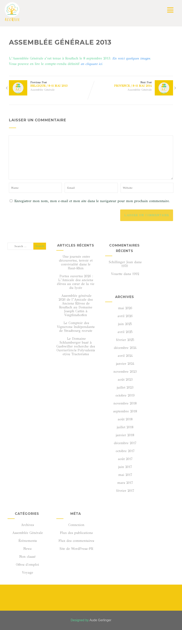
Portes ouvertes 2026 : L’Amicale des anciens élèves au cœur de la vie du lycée (75, 282)
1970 (124, 266)
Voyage (27, 572)
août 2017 (125, 459)
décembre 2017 (125, 443)
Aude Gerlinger (100, 620)
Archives (27, 525)
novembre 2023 (125, 372)
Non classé (27, 557)
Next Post (132, 84)
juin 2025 (125, 324)
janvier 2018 (125, 435)
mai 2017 (125, 475)
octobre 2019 (125, 395)
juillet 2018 (125, 427)
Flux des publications (76, 533)
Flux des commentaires (75, 541)
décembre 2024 (125, 348)
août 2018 (125, 419)
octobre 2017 (125, 451)
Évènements (27, 541)
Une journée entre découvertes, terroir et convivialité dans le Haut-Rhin (76, 262)
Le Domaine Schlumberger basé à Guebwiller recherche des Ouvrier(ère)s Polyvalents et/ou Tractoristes (75, 346)
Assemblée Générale (42, 89)
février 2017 (125, 491)
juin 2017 (125, 467)
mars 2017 (125, 483)
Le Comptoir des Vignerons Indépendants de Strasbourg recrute (76, 327)
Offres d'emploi (27, 564)
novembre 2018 (125, 403)
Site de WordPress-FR (75, 549)
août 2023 (125, 379)
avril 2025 (125, 332)
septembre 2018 (125, 411)
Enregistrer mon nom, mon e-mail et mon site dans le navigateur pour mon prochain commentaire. (92, 201)
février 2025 (125, 340)
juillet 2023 (125, 387)
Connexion (75, 525)
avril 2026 (125, 316)
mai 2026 (125, 308)
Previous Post (50, 84)
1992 (135, 274)
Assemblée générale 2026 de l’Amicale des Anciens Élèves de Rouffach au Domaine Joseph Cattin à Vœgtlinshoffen (76, 305)
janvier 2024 (125, 364)
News (27, 549)
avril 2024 (125, 356)
